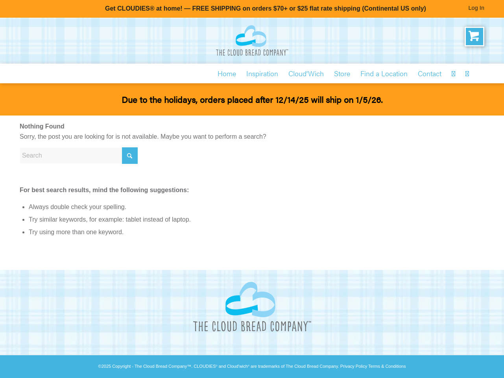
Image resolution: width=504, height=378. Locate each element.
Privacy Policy (353, 366)
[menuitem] (474, 8)
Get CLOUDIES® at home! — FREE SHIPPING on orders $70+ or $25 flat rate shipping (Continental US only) (265, 8)
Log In (476, 8)
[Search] (79, 155)
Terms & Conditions (387, 366)
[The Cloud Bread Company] (252, 40)
